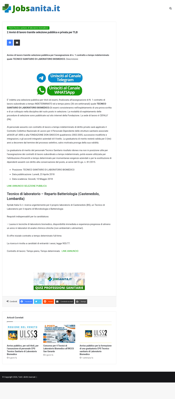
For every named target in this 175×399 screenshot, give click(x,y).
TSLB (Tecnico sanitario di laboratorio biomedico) (28, 28)
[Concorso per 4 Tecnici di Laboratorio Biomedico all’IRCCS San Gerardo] (59, 334)
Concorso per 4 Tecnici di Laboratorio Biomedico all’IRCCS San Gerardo (58, 348)
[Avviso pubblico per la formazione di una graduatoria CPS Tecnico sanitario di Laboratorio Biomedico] (96, 334)
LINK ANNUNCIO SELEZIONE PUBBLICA (27, 186)
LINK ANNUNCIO (70, 251)
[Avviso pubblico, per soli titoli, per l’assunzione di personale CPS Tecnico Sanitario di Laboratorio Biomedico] (23, 334)
